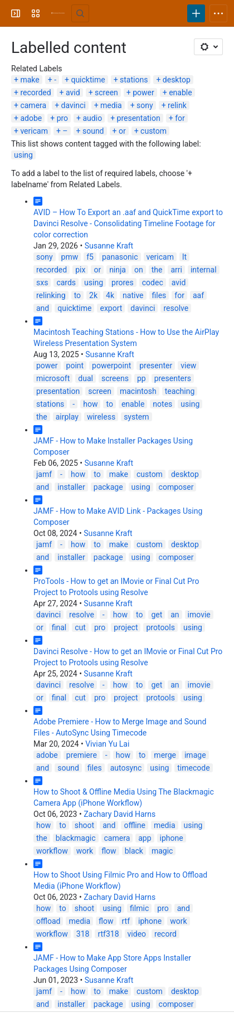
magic (162, 850)
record (165, 933)
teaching (180, 391)
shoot (85, 825)
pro (62, 118)
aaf (198, 295)
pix (80, 269)
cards (66, 282)
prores (122, 282)
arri (176, 269)
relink (177, 105)
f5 (90, 256)
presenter (155, 365)
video (137, 933)
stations (134, 79)
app (144, 838)
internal (204, 269)
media (111, 105)
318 (83, 933)
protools (160, 627)
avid (73, 92)
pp (141, 378)
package (108, 487)
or (122, 130)
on (138, 269)
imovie (199, 614)
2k (93, 295)
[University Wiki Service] (58, 13)
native (133, 295)
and (42, 308)
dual (85, 378)
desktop (177, 79)
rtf (126, 921)
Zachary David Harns (119, 814)
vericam (34, 130)
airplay (67, 416)
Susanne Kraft (109, 245)
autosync (126, 767)
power (143, 92)
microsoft (53, 378)
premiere (81, 755)
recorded (35, 92)
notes (162, 404)
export (111, 308)
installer (71, 487)
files (159, 295)
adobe (31, 118)
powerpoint (111, 365)
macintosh (138, 391)
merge (165, 755)
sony (144, 105)
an (174, 614)
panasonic (120, 256)
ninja (117, 269)
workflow (52, 850)
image (195, 755)
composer (176, 487)
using (23, 154)
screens (115, 378)
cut (80, 627)
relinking (51, 295)
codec (152, 282)
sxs (42, 282)
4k (110, 295)
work (84, 850)
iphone (171, 838)
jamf (44, 474)
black (134, 850)
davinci (73, 105)
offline (134, 825)
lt (184, 256)
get (156, 614)
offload (48, 921)
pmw (70, 256)
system (136, 416)
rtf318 (108, 933)
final (59, 627)
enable (180, 92)
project (126, 627)
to (77, 295)
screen (106, 92)
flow (108, 850)
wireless (101, 416)
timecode (193, 767)
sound (93, 130)
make (29, 79)
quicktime (88, 79)
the (157, 269)
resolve (175, 308)
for (180, 118)
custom (153, 130)
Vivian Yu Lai (107, 743)
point (75, 365)
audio (93, 118)
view (188, 365)
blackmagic (76, 838)
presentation (138, 118)
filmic (139, 908)
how (90, 404)
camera (33, 105)
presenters (172, 378)
